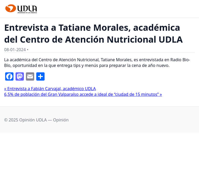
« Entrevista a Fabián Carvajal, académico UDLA (50, 88)
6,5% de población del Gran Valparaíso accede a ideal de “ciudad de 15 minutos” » (83, 94)
